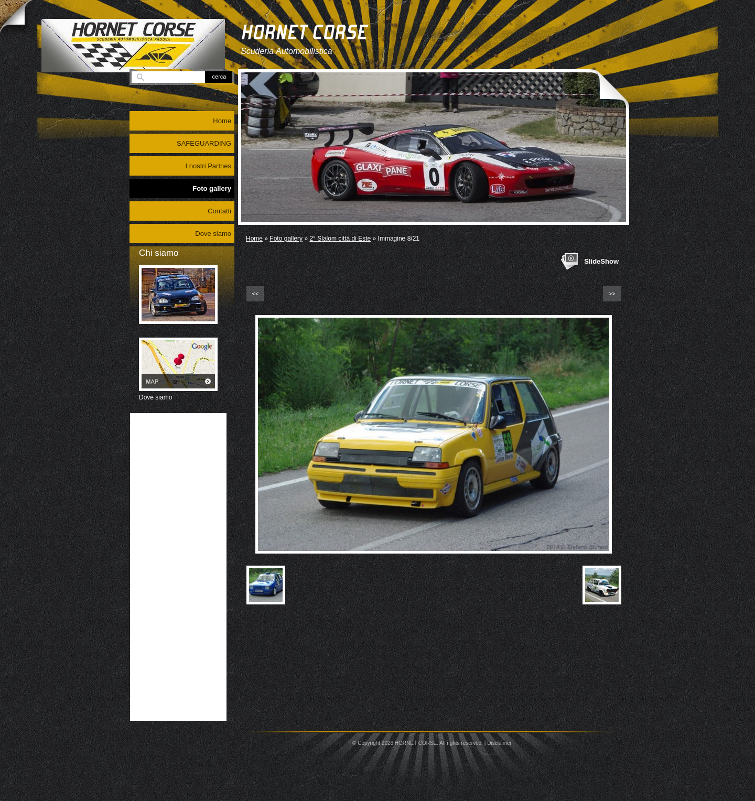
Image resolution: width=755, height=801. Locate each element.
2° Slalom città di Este (340, 238)
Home (254, 238)
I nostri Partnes (208, 166)
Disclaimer (499, 743)
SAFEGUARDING (204, 143)
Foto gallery (286, 238)
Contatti (219, 211)
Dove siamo (213, 233)
